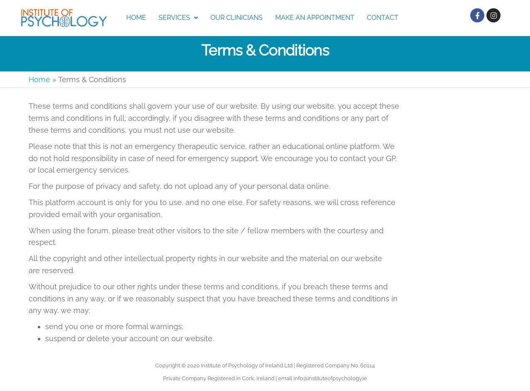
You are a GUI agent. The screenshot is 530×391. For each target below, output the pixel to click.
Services (178, 18)
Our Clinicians (236, 18)
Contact (382, 18)
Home (136, 18)
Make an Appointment (314, 18)
